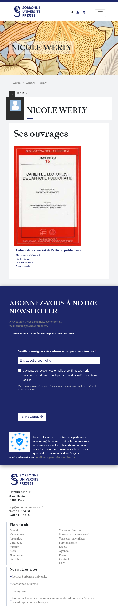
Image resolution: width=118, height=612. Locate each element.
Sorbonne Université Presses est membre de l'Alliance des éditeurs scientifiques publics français (53, 600)
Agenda (64, 551)
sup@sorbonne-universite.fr (26, 507)
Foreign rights (68, 542)
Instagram (19, 591)
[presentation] (47, 402)
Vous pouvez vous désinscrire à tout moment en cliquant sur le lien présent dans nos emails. (57, 388)
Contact (64, 559)
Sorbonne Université (25, 584)
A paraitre (16, 538)
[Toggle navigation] (100, 13)
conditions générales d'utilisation (55, 457)
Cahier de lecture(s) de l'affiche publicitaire (49, 250)
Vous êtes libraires (70, 530)
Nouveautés (17, 534)
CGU (13, 563)
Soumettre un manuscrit (74, 534)
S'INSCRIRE (32, 416)
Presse (63, 555)
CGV (62, 563)
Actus (13, 551)
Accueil (17, 82)
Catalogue (16, 542)
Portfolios (15, 559)
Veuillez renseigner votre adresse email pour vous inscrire (56, 351)
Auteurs (30, 82)
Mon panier (17, 555)
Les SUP (64, 547)
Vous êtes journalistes (72, 538)
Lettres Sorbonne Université (29, 576)
